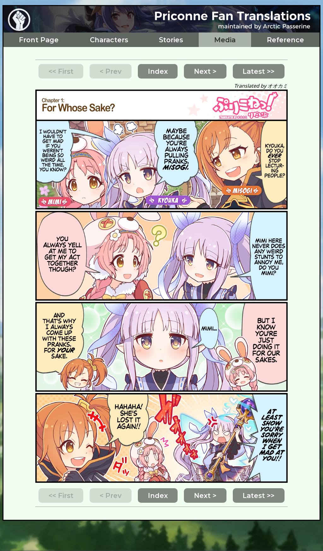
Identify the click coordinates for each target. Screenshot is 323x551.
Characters (109, 40)
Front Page (39, 40)
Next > (205, 71)
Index (158, 71)
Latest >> (258, 71)
